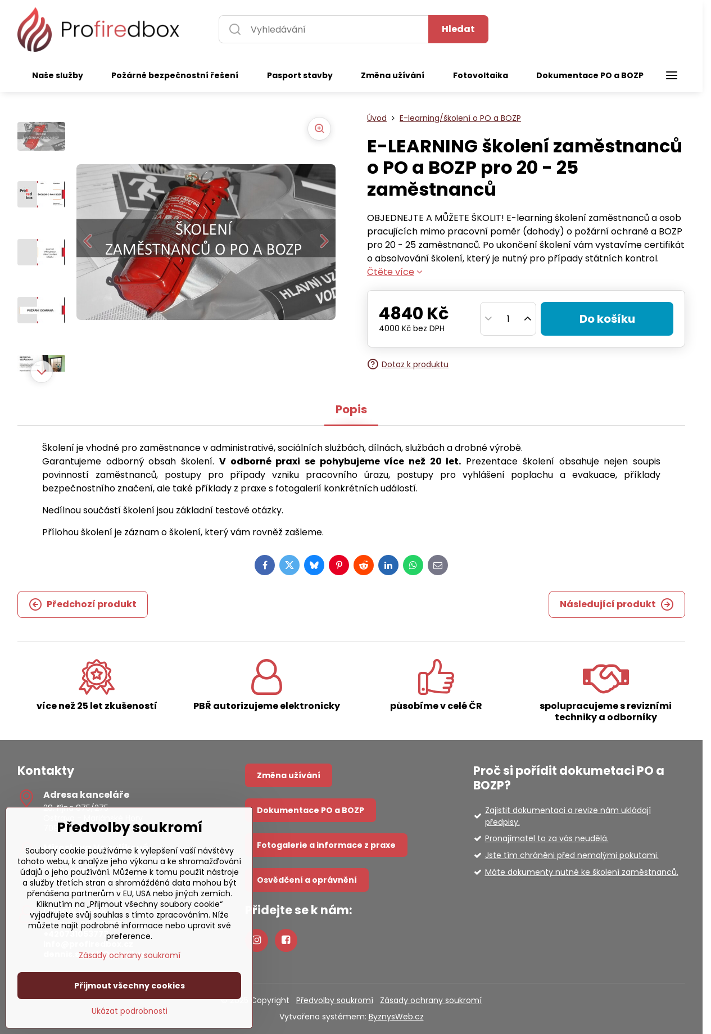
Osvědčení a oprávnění (307, 880)
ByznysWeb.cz (396, 1016)
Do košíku (607, 319)
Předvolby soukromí (334, 1000)
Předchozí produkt (83, 604)
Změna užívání (288, 775)
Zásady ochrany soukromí (431, 1000)
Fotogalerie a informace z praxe (326, 845)
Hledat (458, 28)
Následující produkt (617, 604)
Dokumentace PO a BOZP (310, 810)
